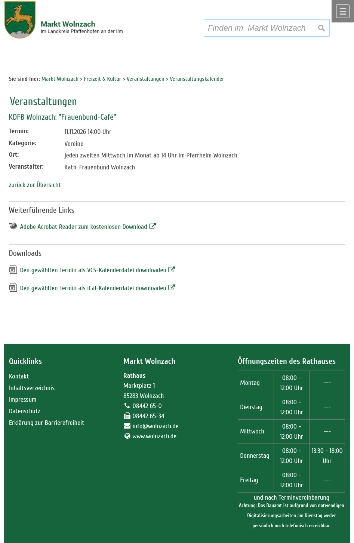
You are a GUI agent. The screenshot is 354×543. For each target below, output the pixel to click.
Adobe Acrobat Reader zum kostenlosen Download (83, 227)
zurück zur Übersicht (35, 185)
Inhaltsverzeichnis (32, 388)
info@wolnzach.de (156, 426)
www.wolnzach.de (155, 436)
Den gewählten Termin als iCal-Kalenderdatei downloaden (93, 288)
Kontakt (19, 376)
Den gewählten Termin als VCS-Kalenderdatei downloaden (93, 270)
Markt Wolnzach (149, 361)
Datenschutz (24, 411)
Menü (343, 11)
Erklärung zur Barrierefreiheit (46, 423)
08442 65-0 (147, 406)
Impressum (23, 400)
